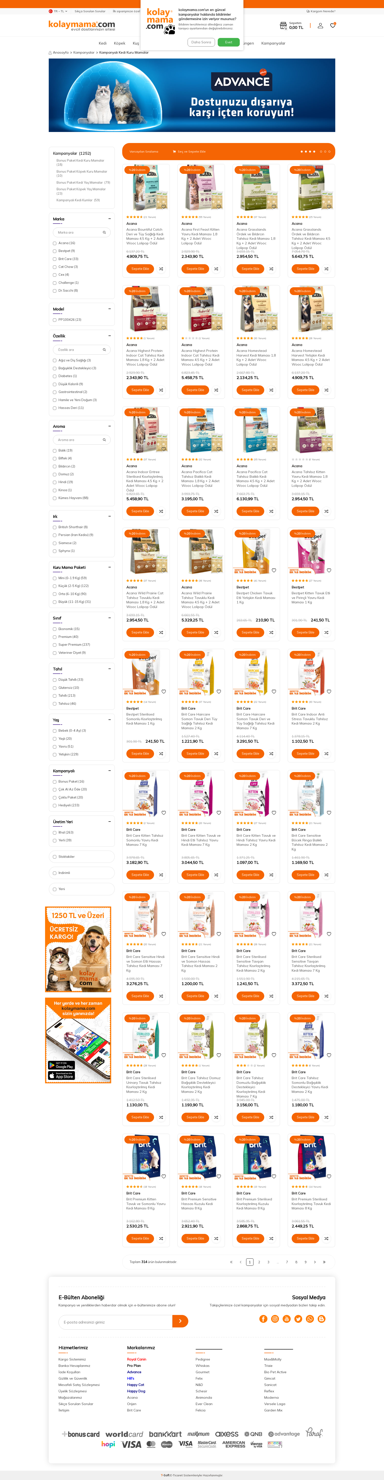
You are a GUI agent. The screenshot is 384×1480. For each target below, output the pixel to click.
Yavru (63, 746)
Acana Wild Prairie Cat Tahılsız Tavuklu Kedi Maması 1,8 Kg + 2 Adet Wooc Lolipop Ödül (145, 600)
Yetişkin (65, 754)
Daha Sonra (200, 42)
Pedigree (203, 1359)
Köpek (119, 43)
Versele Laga (274, 1404)
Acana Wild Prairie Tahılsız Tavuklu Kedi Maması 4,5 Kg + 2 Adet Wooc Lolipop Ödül (200, 600)
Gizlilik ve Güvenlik (73, 1378)
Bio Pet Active (275, 1372)
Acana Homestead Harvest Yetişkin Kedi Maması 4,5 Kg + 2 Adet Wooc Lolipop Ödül (311, 357)
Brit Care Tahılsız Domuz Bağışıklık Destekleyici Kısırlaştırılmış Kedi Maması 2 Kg (201, 1085)
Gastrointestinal (70, 392)
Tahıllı (64, 695)
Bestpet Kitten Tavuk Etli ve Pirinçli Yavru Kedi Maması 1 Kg (311, 598)
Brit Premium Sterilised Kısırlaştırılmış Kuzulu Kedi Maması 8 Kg (254, 1204)
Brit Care (65, 259)
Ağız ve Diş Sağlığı (72, 360)
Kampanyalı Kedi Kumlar (78, 200)
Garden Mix (273, 1410)
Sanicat (270, 1385)
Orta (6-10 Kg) (69, 594)
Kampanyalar (273, 43)
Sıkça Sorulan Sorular (90, 11)
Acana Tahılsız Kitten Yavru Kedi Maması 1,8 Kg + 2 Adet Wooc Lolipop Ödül (309, 479)
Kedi (103, 43)
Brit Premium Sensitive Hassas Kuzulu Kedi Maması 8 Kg (198, 1204)
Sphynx (64, 551)
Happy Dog (136, 1391)
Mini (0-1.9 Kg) (70, 578)
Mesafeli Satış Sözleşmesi (79, 1385)
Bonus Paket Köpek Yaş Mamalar (82, 191)
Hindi (63, 482)
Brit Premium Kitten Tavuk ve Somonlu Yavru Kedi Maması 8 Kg (146, 1204)
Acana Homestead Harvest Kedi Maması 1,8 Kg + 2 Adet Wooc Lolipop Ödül (256, 357)
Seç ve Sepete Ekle (189, 151)
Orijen (131, 1404)
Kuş (136, 43)
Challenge (66, 283)
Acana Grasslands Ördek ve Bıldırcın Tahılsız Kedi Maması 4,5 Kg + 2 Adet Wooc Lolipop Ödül (311, 238)
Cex (61, 275)
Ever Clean (204, 1404)
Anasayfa (59, 52)
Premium (65, 637)
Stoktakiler (64, 857)
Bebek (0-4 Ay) (69, 730)
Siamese (64, 543)
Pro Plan (134, 1365)
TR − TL (58, 11)
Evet (228, 42)
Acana (64, 243)
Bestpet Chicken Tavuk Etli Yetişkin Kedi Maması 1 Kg (256, 598)
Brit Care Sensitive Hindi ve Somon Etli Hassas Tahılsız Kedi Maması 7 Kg (145, 964)
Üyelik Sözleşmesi (73, 1391)
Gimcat (269, 1378)
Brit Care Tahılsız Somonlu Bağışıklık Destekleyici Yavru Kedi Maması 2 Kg (310, 1085)
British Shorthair (70, 527)
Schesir (201, 1391)
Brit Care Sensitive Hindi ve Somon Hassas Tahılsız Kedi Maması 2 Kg (200, 964)
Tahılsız (64, 704)
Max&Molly (272, 1359)
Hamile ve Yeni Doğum (75, 400)
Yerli (62, 840)
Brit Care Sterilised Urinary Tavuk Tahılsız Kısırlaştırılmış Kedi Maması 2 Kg (143, 1085)
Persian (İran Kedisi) (73, 535)
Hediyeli (66, 805)
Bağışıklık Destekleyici (74, 368)
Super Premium (71, 645)
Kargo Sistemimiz (72, 1359)
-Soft (165, 1475)
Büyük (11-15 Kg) (72, 602)
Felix (199, 1378)
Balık (62, 450)
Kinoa (62, 490)
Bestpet (64, 251)
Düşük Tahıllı (68, 680)
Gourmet (202, 1372)
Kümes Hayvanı (70, 498)
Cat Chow (65, 267)
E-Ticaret (176, 1475)
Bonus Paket (68, 781)
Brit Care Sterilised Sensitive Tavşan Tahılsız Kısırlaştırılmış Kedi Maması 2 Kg (253, 964)
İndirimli (61, 873)
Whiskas (203, 1365)
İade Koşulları (69, 1372)
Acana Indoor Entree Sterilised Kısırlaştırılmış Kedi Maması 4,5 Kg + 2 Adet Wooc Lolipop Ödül (144, 481)
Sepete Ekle (140, 268)
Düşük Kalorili (68, 384)
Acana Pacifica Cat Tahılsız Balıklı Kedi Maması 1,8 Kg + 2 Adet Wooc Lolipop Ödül (200, 479)
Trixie (268, 1365)
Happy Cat (135, 1385)
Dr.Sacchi (65, 290)
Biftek (62, 458)
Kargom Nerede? (321, 11)
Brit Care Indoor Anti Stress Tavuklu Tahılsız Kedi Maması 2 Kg (310, 719)
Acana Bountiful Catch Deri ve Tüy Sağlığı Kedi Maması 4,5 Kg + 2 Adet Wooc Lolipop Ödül (145, 236)
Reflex (269, 1391)
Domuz (63, 474)
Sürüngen (245, 43)
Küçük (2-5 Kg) (71, 586)
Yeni (59, 889)
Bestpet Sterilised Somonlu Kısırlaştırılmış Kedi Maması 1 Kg (144, 719)
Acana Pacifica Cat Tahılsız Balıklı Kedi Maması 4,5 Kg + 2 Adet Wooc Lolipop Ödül (256, 479)
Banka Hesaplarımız (74, 1365)
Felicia (200, 1410)
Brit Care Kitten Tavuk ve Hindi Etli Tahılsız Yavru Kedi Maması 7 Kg (201, 840)
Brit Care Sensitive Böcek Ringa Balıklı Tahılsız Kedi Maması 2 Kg (310, 842)
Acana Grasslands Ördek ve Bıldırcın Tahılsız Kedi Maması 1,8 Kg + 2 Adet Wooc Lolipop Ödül (256, 238)
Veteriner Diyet (69, 653)
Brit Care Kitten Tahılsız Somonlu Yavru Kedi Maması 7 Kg (144, 840)
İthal (63, 832)
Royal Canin (136, 1359)
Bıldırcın (64, 466)
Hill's (130, 1378)
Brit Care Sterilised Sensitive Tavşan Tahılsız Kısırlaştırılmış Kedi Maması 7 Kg (308, 964)
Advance (134, 1372)
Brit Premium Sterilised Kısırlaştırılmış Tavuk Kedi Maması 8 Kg (311, 1204)
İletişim (64, 1410)
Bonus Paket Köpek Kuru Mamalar (82, 173)
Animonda (204, 1397)
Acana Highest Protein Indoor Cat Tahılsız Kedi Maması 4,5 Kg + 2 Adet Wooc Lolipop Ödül (200, 357)
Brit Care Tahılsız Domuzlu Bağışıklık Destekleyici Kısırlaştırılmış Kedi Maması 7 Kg (251, 1087)
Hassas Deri (68, 408)
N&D (199, 1385)
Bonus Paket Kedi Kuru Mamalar (81, 162)
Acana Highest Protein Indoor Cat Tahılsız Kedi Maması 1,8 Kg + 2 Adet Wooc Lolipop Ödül (145, 357)
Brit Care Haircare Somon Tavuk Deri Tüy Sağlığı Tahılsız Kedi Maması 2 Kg (199, 721)
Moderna (271, 1397)
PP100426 (67, 320)
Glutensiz (66, 688)
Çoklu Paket (68, 797)
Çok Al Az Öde (70, 789)
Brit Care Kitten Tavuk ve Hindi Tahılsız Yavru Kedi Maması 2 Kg (256, 840)
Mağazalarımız (70, 1397)
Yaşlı (62, 739)
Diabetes (65, 376)
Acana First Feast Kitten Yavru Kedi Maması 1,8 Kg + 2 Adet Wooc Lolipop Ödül (200, 236)
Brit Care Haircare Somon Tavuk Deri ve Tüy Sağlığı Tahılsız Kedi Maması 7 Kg (256, 721)
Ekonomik (66, 629)
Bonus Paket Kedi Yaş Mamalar (83, 182)
